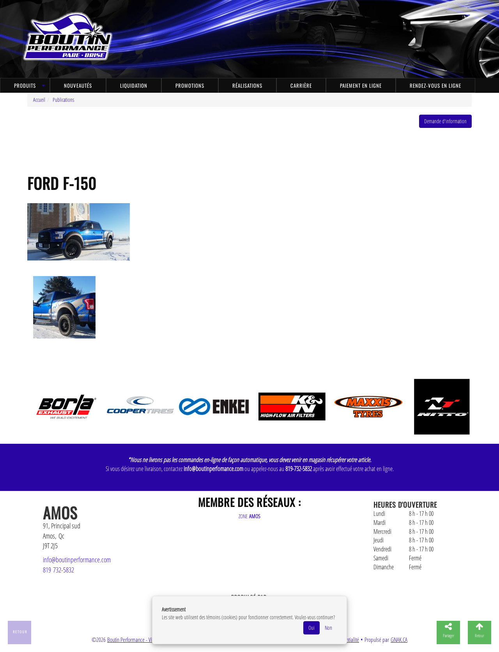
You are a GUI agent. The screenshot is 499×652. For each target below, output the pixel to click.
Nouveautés (78, 85)
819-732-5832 (298, 468)
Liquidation (133, 85)
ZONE (249, 516)
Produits (25, 85)
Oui (311, 627)
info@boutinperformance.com (77, 559)
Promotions (189, 85)
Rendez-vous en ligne (435, 85)
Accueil (39, 99)
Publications (63, 99)
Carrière (301, 85)
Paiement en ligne (361, 85)
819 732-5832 (58, 569)
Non (328, 627)
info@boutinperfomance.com (213, 468)
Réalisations (247, 85)
